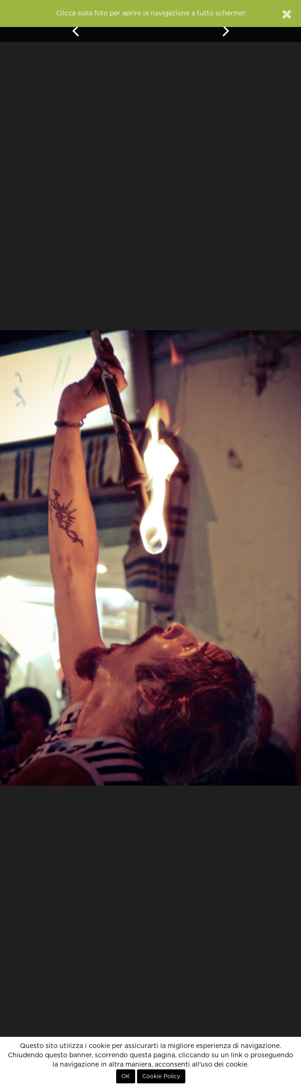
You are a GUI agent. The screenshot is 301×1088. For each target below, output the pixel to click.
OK (125, 1076)
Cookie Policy (161, 1076)
